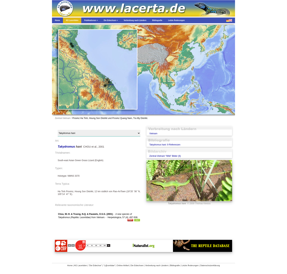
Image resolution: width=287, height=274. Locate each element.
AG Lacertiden (80, 265)
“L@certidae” (109, 265)
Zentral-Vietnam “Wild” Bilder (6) (165, 156)
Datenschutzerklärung (210, 265)
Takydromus (67, 146)
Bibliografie (175, 265)
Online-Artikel (123, 265)
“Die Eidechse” (95, 265)
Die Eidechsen (137, 265)
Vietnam (153, 133)
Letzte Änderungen (190, 265)
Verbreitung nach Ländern (156, 265)
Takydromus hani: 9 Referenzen (164, 144)
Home (69, 265)
